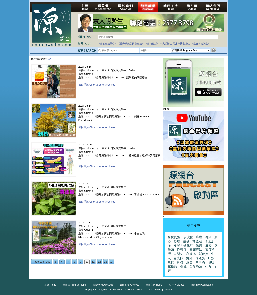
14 (111, 261)
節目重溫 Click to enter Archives (96, 84)
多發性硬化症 (183, 245)
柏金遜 (197, 241)
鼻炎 (180, 262)
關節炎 (203, 254)
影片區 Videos (176, 284)
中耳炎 (200, 262)
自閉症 (178, 254)
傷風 (183, 266)
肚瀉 (211, 258)
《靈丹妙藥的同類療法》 (131, 43)
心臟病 (191, 254)
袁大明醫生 (166, 43)
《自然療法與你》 (107, 43)
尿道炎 (200, 258)
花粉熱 (172, 266)
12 (99, 261)
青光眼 (178, 258)
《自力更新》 (152, 43)
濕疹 (208, 245)
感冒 (189, 262)
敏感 (199, 245)
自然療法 (195, 266)
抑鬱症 (182, 249)
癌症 (187, 43)
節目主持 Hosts (154, 284)
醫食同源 (174, 237)
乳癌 (208, 237)
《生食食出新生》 (200, 43)
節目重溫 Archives (129, 284)
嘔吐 (211, 262)
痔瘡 (189, 258)
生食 (208, 266)
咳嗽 (171, 262)
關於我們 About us (103, 284)
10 (86, 261)
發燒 (177, 241)
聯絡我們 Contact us (202, 284)
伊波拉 (188, 237)
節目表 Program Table (74, 284)
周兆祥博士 (179, 43)
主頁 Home (50, 284)
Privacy (168, 289)
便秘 (186, 241)
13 (105, 261)
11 (93, 261)
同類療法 (195, 249)
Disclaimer (155, 289)
